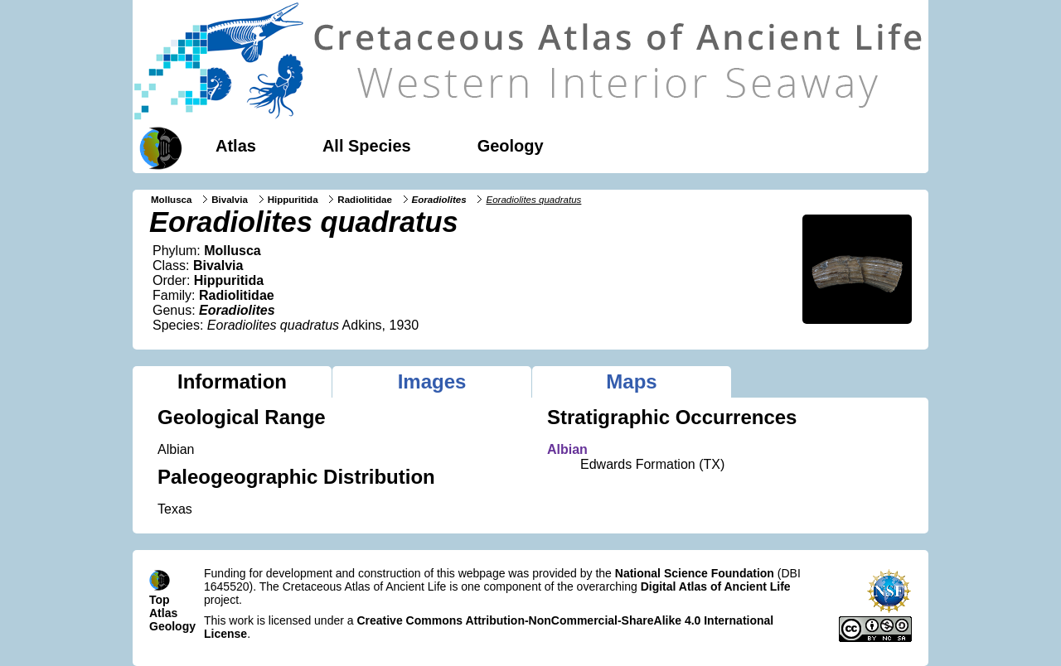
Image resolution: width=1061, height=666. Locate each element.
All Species (366, 146)
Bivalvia (229, 200)
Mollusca (171, 200)
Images (432, 381)
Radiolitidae (364, 200)
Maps (631, 381)
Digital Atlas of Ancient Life (716, 586)
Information (232, 381)
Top (159, 599)
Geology (510, 146)
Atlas (236, 146)
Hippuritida (293, 200)
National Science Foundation (694, 573)
